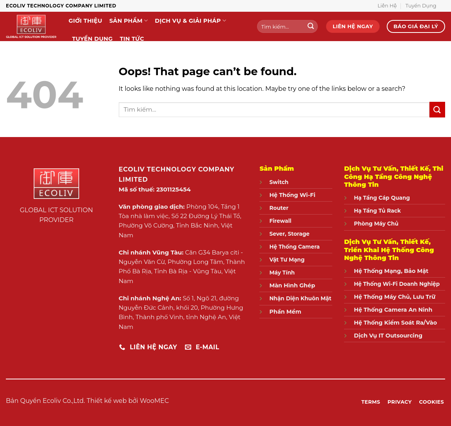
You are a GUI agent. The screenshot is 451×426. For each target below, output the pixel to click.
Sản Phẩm (128, 20)
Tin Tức (132, 38)
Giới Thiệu (85, 20)
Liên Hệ (387, 6)
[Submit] (310, 26)
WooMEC (154, 400)
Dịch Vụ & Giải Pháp (190, 20)
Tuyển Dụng (421, 6)
